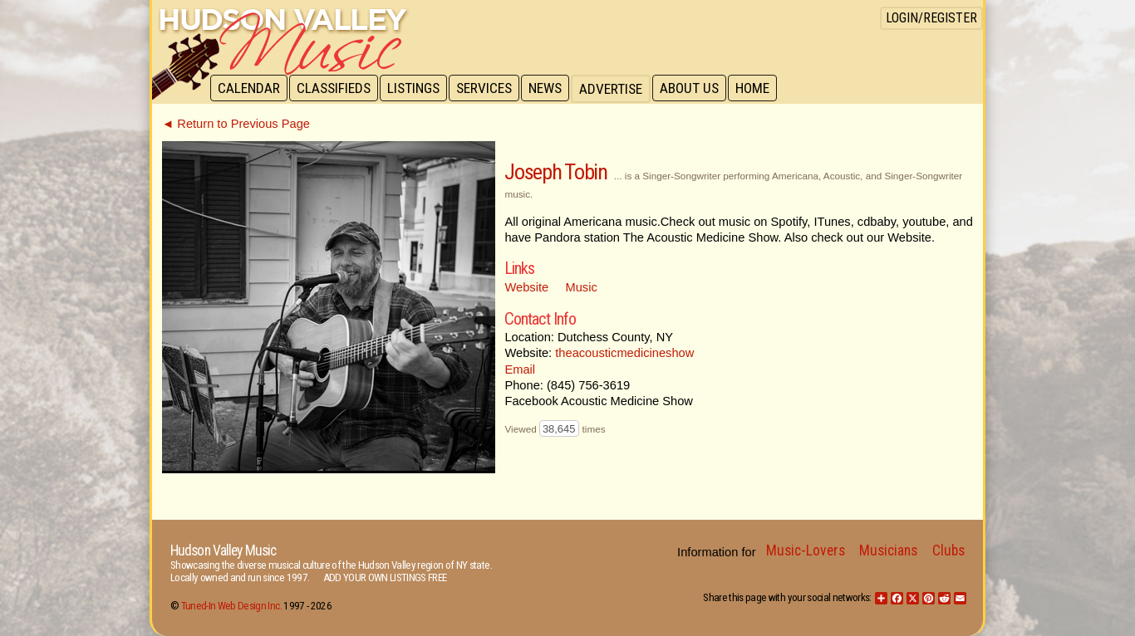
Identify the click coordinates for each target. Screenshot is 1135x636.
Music (581, 287)
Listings (417, 89)
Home (763, 89)
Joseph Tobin (555, 171)
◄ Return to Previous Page (236, 123)
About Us (698, 89)
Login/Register (931, 18)
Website (526, 287)
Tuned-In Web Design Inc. (231, 605)
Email (519, 369)
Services (490, 89)
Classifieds (336, 89)
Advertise (619, 89)
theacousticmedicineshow (624, 353)
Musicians (888, 550)
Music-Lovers (805, 550)
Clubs (948, 550)
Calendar (250, 89)
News (552, 89)
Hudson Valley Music (223, 550)
